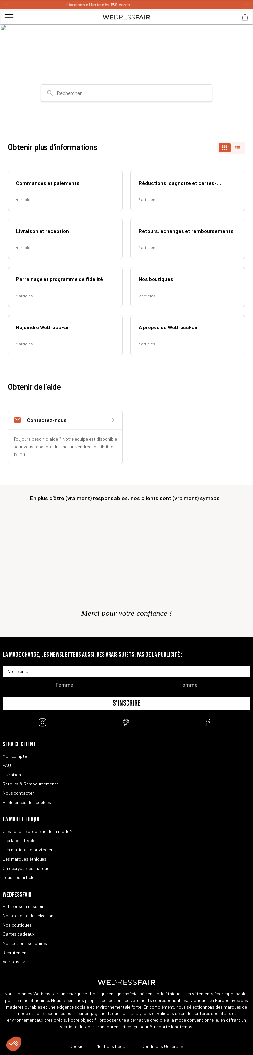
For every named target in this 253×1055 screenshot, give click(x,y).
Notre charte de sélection (28, 915)
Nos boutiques (17, 924)
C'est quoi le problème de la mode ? (37, 831)
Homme (188, 684)
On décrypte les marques (27, 868)
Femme (64, 684)
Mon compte (15, 756)
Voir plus (11, 961)
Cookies (78, 1046)
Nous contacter (18, 793)
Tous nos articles (20, 877)
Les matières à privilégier (28, 849)
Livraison (12, 774)
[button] (14, 1044)
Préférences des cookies (27, 802)
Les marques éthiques (24, 859)
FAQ (7, 765)
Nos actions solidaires (25, 943)
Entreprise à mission (23, 906)
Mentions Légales (113, 1046)
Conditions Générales (162, 1046)
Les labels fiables (20, 840)
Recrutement (15, 952)
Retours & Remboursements (31, 783)
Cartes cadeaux (19, 934)
